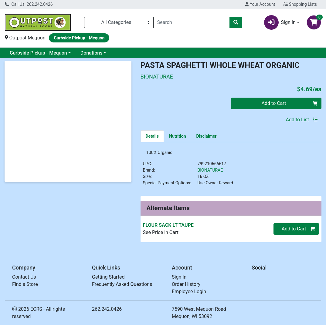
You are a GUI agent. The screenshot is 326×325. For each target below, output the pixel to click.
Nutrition (177, 136)
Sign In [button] (280, 22)
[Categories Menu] (119, 22)
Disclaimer (206, 136)
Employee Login (189, 293)
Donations (91, 53)
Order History (186, 286)
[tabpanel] (231, 171)
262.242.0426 (107, 310)
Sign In (179, 278)
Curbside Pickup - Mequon (38, 53)
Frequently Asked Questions (122, 286)
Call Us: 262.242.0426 (29, 4)
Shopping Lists (300, 4)
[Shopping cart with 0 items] (314, 22)
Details (152, 136)
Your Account (260, 4)
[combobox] (191, 22)
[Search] (191, 22)
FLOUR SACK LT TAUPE (168, 227)
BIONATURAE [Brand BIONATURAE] (210, 171)
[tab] (152, 136)
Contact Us (24, 278)
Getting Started (108, 278)
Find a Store (25, 286)
